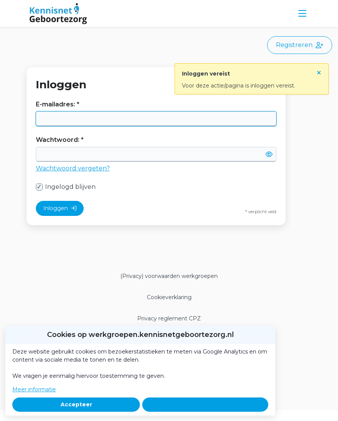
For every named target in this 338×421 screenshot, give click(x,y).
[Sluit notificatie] (318, 71)
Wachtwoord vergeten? (73, 168)
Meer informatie (34, 389)
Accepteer (76, 404)
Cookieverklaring (169, 297)
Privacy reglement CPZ (169, 318)
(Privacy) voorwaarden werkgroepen (169, 276)
